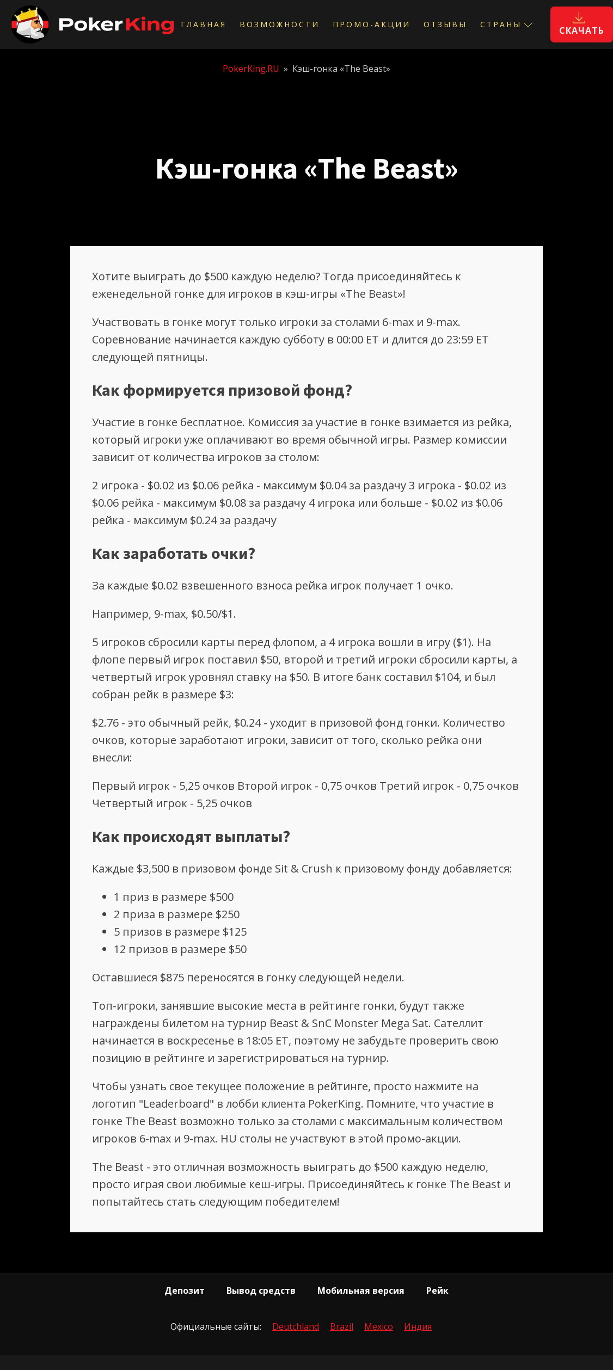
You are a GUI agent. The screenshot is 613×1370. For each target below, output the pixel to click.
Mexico (378, 1326)
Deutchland (295, 1326)
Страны (506, 24)
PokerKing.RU (251, 69)
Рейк (437, 1291)
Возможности (280, 24)
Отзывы (445, 24)
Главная (203, 24)
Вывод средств (261, 1291)
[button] (581, 24)
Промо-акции (371, 24)
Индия (418, 1326)
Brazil (341, 1326)
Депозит (184, 1291)
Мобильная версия (360, 1291)
